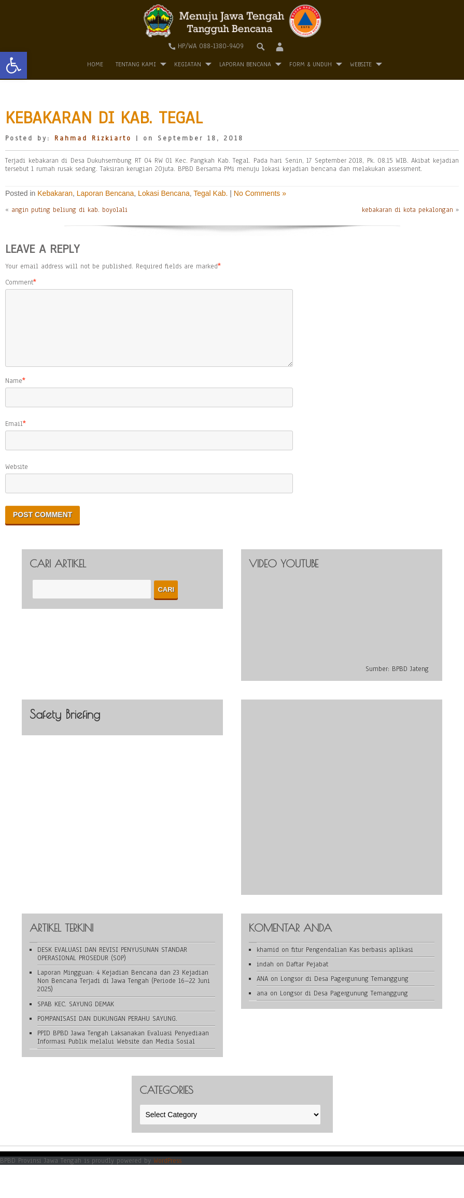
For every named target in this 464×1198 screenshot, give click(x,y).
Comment (19, 282)
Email (14, 436)
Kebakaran (55, 193)
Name (13, 393)
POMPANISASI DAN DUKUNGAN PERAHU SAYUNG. (107, 1031)
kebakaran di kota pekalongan (407, 210)
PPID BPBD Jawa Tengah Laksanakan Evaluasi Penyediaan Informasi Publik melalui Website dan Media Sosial (123, 1050)
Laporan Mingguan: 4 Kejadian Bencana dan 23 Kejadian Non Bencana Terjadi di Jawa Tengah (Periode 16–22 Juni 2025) (123, 993)
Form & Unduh (310, 64)
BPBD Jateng (410, 681)
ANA (262, 991)
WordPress (167, 1173)
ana (262, 1005)
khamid (268, 962)
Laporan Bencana (245, 64)
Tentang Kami (136, 64)
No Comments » (260, 193)
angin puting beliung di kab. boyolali (69, 210)
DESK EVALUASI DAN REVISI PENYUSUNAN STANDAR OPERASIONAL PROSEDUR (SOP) (112, 966)
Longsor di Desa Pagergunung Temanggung (344, 991)
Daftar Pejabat (307, 976)
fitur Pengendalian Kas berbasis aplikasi (352, 962)
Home (95, 64)
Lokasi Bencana (164, 193)
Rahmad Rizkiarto (93, 138)
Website (16, 479)
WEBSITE (361, 64)
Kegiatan (187, 64)
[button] (13, 65)
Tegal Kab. (210, 193)
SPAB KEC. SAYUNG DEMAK (75, 1016)
